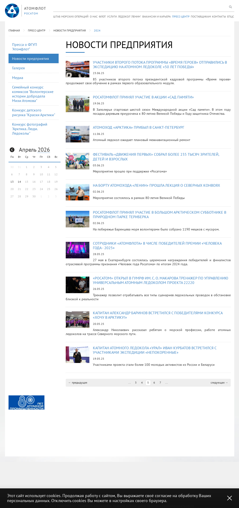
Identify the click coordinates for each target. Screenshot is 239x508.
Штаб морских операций (70, 16)
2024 (97, 30)
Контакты (219, 16)
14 (19, 181)
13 (12, 181)
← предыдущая (77, 382)
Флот (102, 16)
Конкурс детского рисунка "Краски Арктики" (33, 112)
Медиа (17, 77)
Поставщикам (201, 16)
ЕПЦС (230, 16)
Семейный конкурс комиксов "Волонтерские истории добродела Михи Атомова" (32, 94)
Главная (14, 30)
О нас (94, 16)
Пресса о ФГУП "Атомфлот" (24, 46)
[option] (26, 402)
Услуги (112, 16)
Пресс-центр (181, 16)
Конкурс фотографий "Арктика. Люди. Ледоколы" (29, 129)
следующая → (219, 382)
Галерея (18, 68)
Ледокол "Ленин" (129, 16)
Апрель (27, 149)
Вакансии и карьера (156, 16)
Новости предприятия (69, 30)
